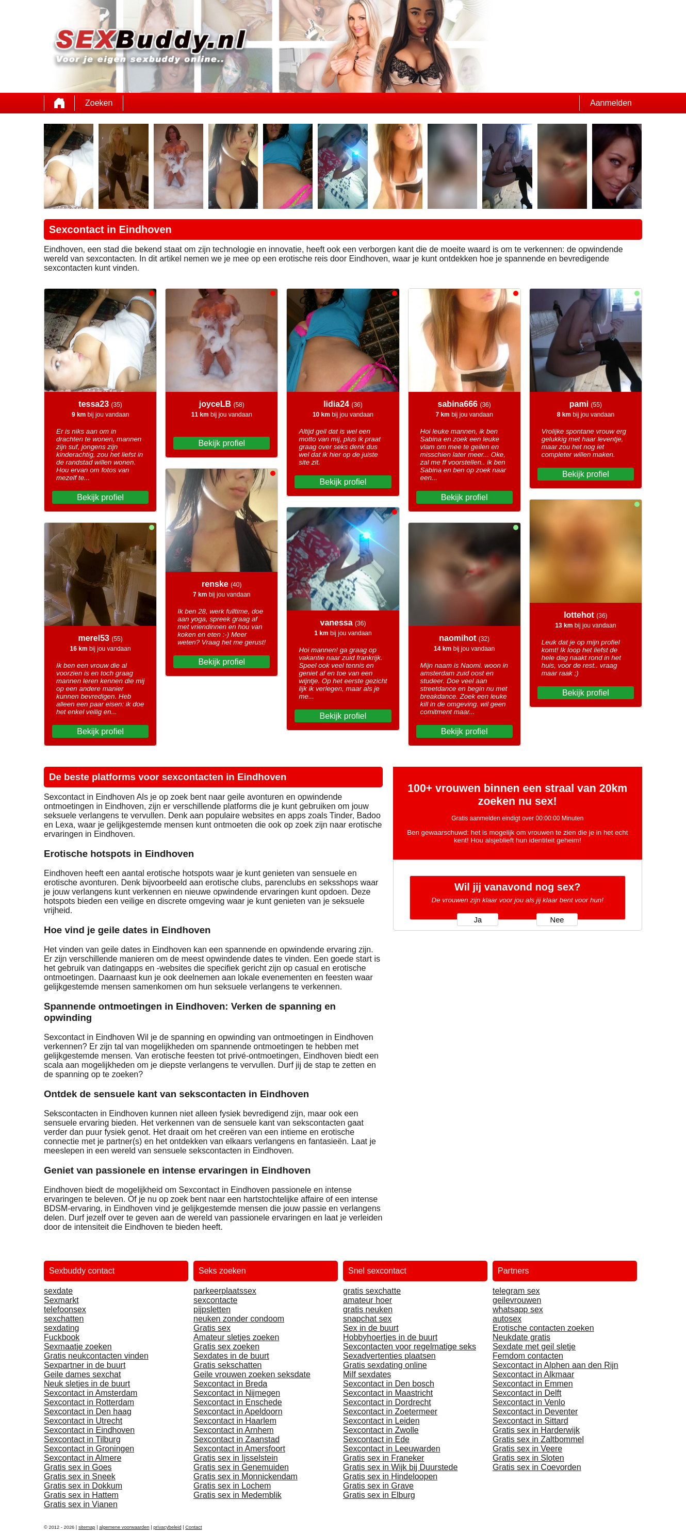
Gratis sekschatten (227, 1365)
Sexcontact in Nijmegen (236, 1393)
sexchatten (64, 1318)
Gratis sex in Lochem (232, 1485)
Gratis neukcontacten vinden (96, 1355)
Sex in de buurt (371, 1328)
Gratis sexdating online (385, 1365)
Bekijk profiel (100, 497)
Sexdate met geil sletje (534, 1346)
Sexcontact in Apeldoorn (238, 1411)
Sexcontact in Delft (527, 1393)
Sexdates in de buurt (231, 1355)
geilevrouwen (517, 1300)
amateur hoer (367, 1300)
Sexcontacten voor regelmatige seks (409, 1346)
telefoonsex (65, 1309)
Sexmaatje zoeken (78, 1346)
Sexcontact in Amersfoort (239, 1448)
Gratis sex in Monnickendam (245, 1476)
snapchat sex (367, 1318)
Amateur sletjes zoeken (236, 1337)
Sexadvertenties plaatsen (389, 1355)
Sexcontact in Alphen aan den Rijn (555, 1365)
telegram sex (516, 1290)
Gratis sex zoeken (226, 1346)
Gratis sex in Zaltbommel (538, 1439)
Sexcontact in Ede (376, 1439)
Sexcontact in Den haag (88, 1411)
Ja (478, 920)
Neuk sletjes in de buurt (87, 1383)
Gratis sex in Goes (78, 1467)
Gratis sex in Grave (378, 1485)
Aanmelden (611, 102)
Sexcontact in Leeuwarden (391, 1448)
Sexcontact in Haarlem (234, 1420)
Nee (557, 920)
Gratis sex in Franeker (383, 1458)
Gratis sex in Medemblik (237, 1495)
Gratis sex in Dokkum (83, 1485)
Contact (193, 1527)
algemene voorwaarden (124, 1527)
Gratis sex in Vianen (81, 1504)
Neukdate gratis (521, 1337)
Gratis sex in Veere (527, 1448)
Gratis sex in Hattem (81, 1495)
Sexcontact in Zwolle (381, 1430)
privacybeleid (167, 1527)
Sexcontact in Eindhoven (89, 1430)
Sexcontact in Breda (230, 1383)
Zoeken (98, 102)
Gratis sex (212, 1328)
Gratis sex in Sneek (80, 1476)
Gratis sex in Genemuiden (241, 1467)
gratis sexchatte (372, 1290)
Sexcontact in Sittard (530, 1420)
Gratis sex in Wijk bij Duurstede (400, 1467)
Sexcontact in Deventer (535, 1411)
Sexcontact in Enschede (237, 1402)
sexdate (58, 1290)
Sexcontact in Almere (82, 1458)
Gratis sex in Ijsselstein (235, 1458)
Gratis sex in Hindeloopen (390, 1476)
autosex (507, 1318)
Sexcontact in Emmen (533, 1383)
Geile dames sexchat (82, 1374)
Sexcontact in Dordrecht (387, 1402)
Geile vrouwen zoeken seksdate (252, 1374)
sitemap (86, 1527)
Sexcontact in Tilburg (82, 1439)
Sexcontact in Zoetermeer (390, 1411)
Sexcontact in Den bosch (388, 1383)
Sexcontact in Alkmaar (533, 1374)
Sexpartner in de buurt (84, 1365)
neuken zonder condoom (238, 1318)
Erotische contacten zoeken (543, 1328)
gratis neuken (368, 1309)
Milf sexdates (367, 1374)
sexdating (61, 1328)
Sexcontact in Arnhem (233, 1430)
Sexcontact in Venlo (529, 1402)
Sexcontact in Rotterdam (89, 1402)
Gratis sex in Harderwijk (536, 1430)
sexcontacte (215, 1300)
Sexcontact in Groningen (89, 1448)
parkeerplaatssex (224, 1290)
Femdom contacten (528, 1355)
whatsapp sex (518, 1309)
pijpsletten (212, 1309)
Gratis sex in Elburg (379, 1495)
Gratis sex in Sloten (528, 1458)
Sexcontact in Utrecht (83, 1420)
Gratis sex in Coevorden (537, 1467)
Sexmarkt (61, 1300)
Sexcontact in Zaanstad (236, 1439)
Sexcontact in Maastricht (388, 1393)
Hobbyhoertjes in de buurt (390, 1337)
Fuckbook (61, 1337)
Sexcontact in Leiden (381, 1420)
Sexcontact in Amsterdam (90, 1393)
